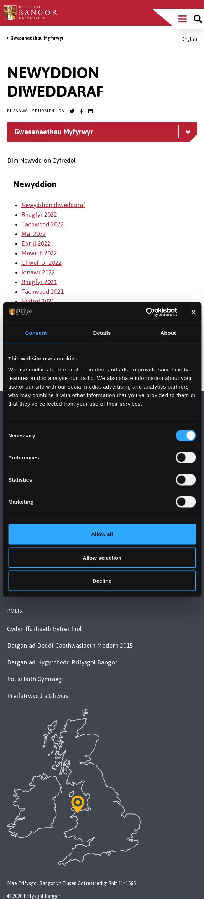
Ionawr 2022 (38, 272)
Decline (102, 581)
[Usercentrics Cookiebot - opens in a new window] (146, 312)
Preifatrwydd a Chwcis (37, 695)
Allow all (102, 534)
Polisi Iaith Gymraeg (34, 679)
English (189, 39)
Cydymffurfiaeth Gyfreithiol (44, 628)
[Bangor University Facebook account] (81, 111)
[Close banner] (193, 311)
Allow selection (102, 557)
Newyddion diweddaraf (53, 205)
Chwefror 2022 (41, 262)
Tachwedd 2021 (42, 291)
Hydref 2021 (37, 301)
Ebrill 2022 (36, 243)
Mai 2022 (33, 233)
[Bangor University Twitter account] (72, 111)
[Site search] (198, 19)
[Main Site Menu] (182, 19)
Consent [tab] (36, 332)
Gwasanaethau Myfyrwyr (36, 38)
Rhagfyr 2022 (39, 214)
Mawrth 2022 (39, 253)
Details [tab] (102, 332)
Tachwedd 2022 (42, 224)
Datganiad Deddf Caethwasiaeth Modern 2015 (70, 645)
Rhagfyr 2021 (39, 282)
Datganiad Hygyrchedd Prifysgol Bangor (62, 662)
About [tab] (168, 332)
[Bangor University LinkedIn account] (90, 111)
